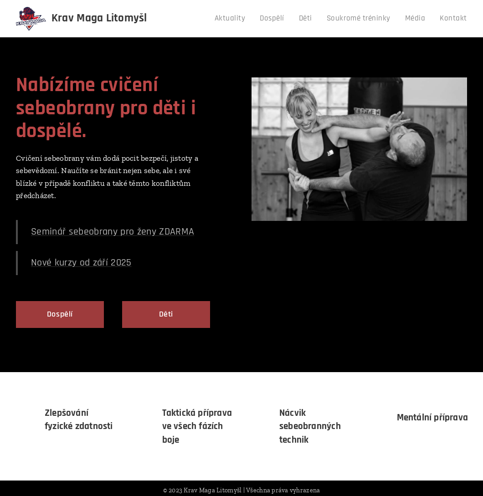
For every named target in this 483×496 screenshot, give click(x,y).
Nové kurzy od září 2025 (81, 262)
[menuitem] (242, 18)
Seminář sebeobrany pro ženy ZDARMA (112, 231)
